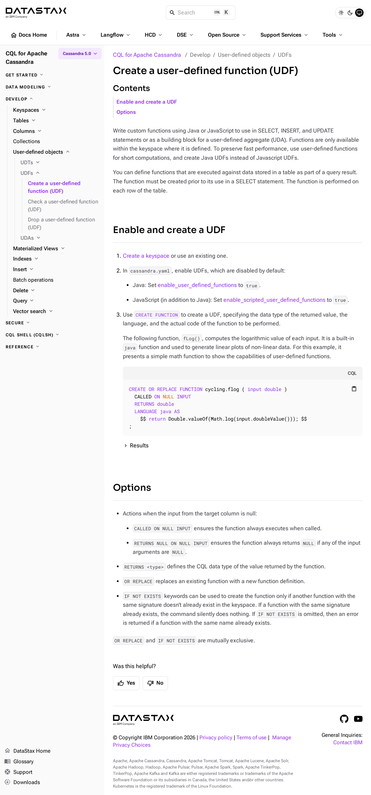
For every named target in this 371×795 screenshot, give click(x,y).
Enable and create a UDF (146, 102)
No (155, 683)
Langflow (116, 35)
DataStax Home (27, 751)
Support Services (285, 35)
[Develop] (52, 99)
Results (139, 445)
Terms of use (252, 738)
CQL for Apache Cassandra (147, 54)
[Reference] (52, 347)
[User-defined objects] (56, 152)
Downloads (22, 783)
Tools (333, 35)
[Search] (200, 13)
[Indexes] (56, 259)
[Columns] (56, 131)
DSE (186, 35)
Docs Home (28, 35)
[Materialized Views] (56, 249)
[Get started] (52, 75)
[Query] (56, 301)
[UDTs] (60, 163)
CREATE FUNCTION (157, 315)
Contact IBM (348, 743)
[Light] (341, 12)
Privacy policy (215, 738)
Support (18, 772)
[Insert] (56, 269)
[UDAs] (60, 238)
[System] (359, 12)
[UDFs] (60, 173)
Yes (126, 683)
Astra (76, 35)
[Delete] (56, 291)
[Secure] (52, 323)
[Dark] (350, 12)
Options (126, 112)
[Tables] (56, 121)
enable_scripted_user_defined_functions (274, 299)
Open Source (227, 35)
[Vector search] (56, 311)
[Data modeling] (52, 87)
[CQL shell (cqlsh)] (52, 335)
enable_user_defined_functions (197, 285)
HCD (154, 35)
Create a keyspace (146, 255)
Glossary (19, 762)
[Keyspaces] (56, 110)
